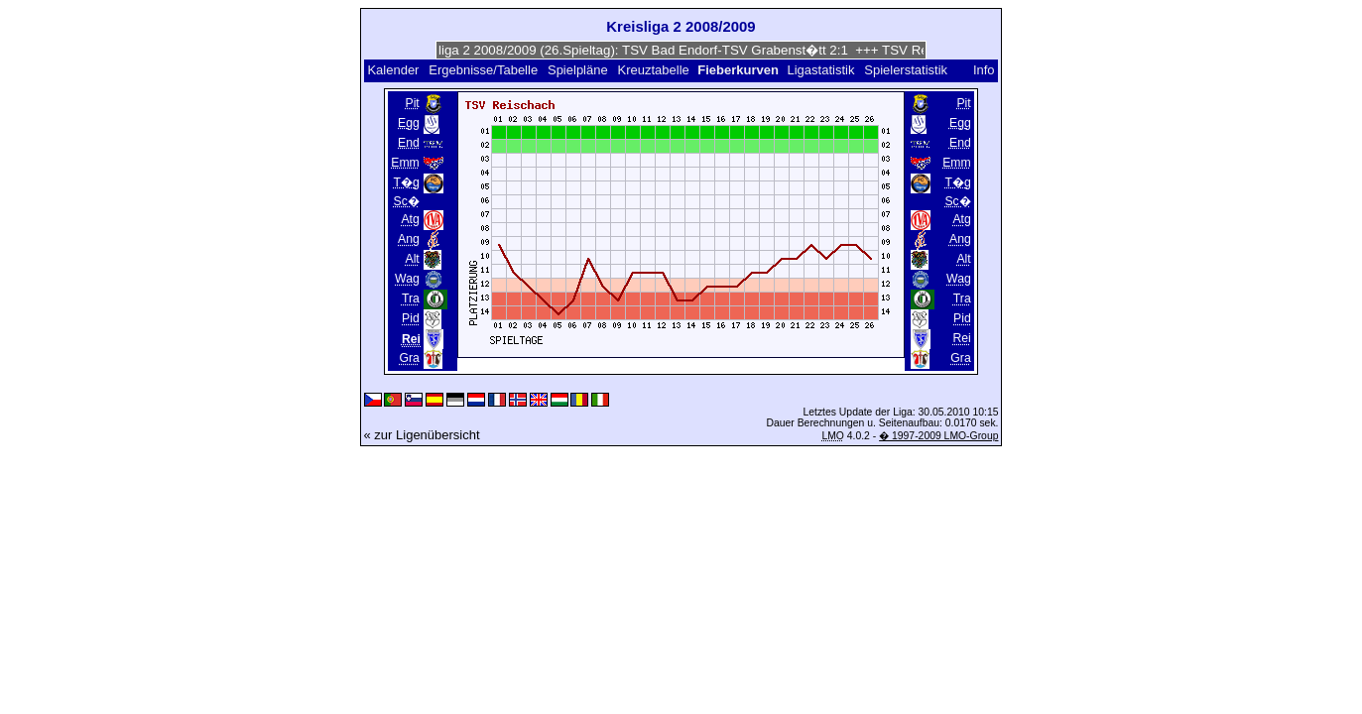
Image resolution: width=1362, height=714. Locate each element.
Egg (409, 123)
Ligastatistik (820, 69)
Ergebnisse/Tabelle (483, 69)
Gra (409, 358)
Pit (412, 103)
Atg (410, 219)
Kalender (393, 69)
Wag (407, 279)
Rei (961, 338)
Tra (411, 298)
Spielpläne (578, 69)
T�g (406, 182)
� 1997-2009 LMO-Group (938, 435)
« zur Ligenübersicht (422, 434)
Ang (409, 239)
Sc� (406, 201)
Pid (411, 318)
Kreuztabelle (653, 69)
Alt (412, 259)
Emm (405, 163)
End (409, 143)
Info (984, 69)
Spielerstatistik (907, 69)
